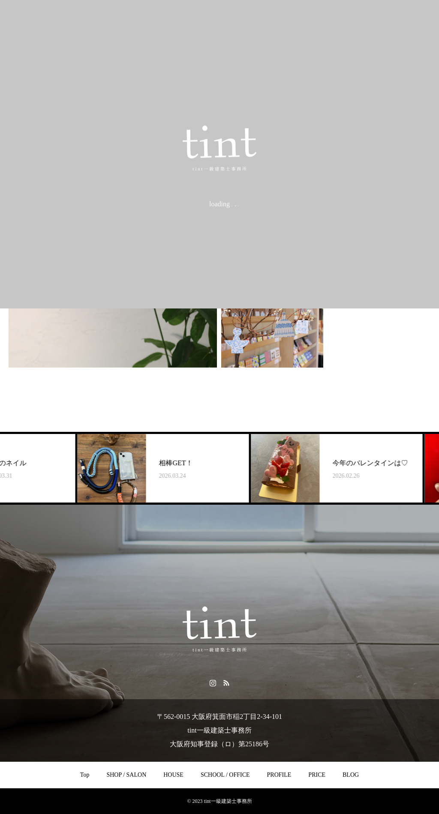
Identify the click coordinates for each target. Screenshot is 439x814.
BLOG (351, 775)
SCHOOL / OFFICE (225, 775)
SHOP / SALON (126, 775)
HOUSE (173, 775)
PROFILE (279, 775)
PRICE (316, 775)
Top (85, 775)
